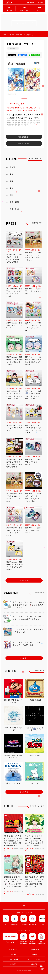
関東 (11, 181)
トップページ (13, 949)
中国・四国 (14, 202)
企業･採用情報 (30, 2)
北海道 (12, 167)
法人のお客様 (34, 949)
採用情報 (35, 954)
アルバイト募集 (13, 959)
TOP (4, 35)
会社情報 (13, 954)
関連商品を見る (24, 143)
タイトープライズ (16, 35)
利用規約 (13, 964)
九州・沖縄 (14, 209)
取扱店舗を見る (24, 137)
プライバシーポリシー (35, 959)
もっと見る (24, 580)
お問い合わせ (34, 964)
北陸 (11, 195)
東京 (11, 174)
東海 (11, 188)
